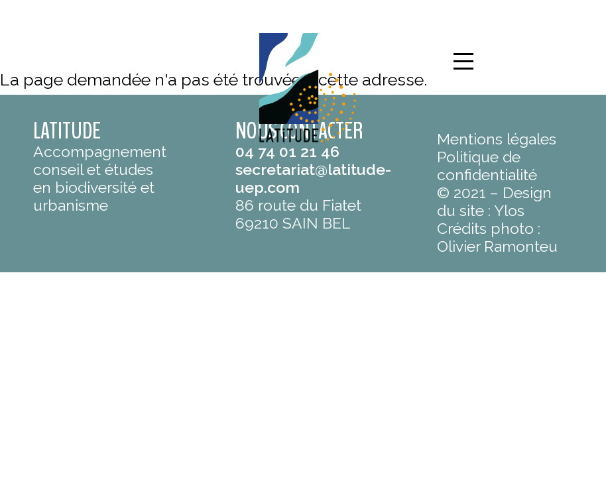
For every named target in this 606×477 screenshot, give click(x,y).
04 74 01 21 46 (287, 151)
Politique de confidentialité (487, 166)
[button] (463, 61)
